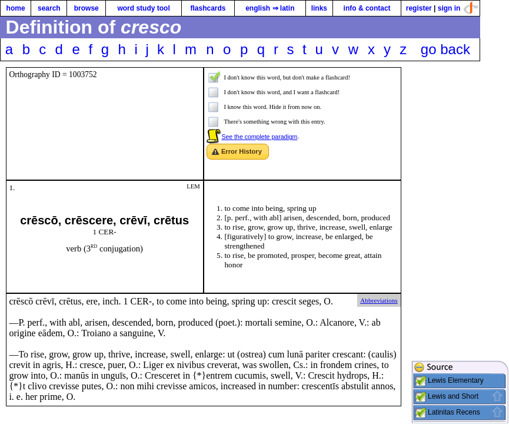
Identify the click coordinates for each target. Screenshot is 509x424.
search (49, 8)
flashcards (207, 8)
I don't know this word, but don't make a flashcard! (287, 77)
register (419, 8)
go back (445, 49)
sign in (449, 8)
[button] (238, 152)
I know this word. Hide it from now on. (272, 107)
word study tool (143, 8)
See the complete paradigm (259, 136)
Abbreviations (378, 300)
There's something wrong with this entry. (274, 121)
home (15, 8)
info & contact (367, 8)
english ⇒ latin (269, 8)
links (319, 8)
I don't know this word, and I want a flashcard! (282, 92)
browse (86, 8)
